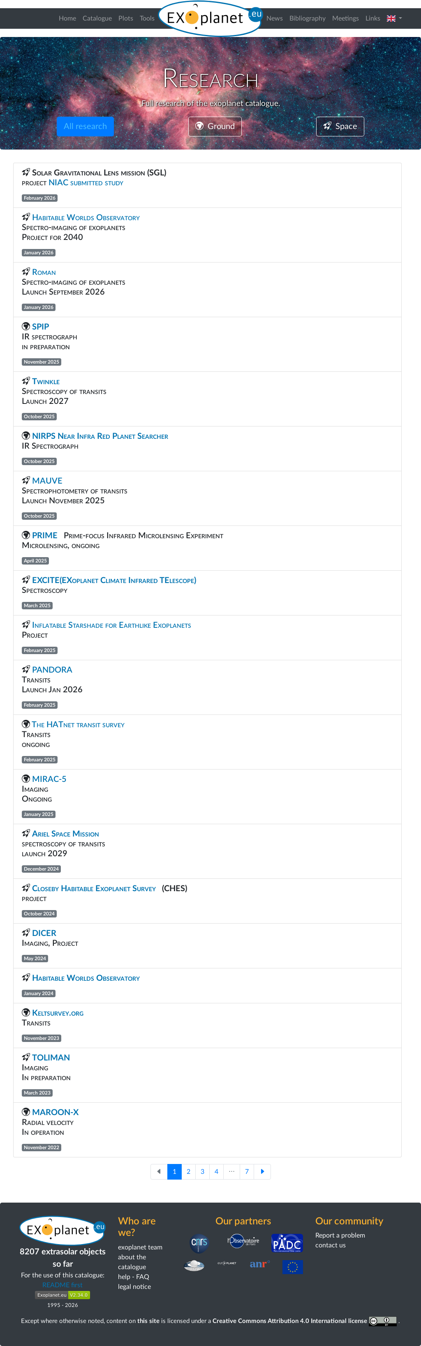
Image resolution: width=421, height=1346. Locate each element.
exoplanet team (140, 1247)
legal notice (134, 1287)
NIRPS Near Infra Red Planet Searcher (102, 436)
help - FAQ (133, 1277)
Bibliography (307, 18)
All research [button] (85, 126)
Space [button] (340, 126)
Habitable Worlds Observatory (87, 218)
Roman (45, 272)
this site (148, 1321)
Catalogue (97, 18)
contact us (330, 1245)
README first (62, 1285)
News (274, 18)
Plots (125, 18)
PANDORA (52, 670)
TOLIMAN (51, 1058)
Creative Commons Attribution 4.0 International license (306, 1321)
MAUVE (47, 481)
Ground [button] (215, 126)
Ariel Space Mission (65, 834)
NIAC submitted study (86, 183)
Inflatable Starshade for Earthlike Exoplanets (111, 625)
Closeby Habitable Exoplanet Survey (94, 889)
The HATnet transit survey (78, 725)
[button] (394, 18)
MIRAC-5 (50, 779)
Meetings (345, 18)
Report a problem (340, 1235)
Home (67, 18)
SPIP (40, 327)
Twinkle (47, 382)
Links (372, 18)
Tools (147, 18)
